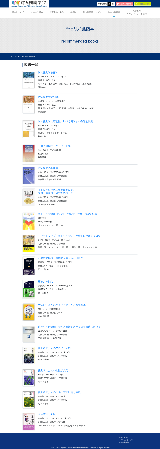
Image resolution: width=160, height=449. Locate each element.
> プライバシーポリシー (128, 440)
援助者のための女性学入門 (53, 370)
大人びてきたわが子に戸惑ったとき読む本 (62, 305)
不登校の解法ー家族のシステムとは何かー (62, 258)
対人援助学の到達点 (49, 97)
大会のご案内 (37, 12)
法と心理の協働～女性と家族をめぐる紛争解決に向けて (69, 326)
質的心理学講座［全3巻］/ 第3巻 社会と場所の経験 (67, 213)
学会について (18, 12)
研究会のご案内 (57, 12)
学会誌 (73, 12)
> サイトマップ (124, 438)
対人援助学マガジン (92, 12)
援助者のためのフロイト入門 (54, 348)
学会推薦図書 (114, 12)
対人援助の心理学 (48, 168)
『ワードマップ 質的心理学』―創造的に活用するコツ (69, 235)
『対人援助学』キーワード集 (54, 145)
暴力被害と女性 (47, 414)
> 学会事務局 (124, 442)
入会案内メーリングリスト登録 (137, 12)
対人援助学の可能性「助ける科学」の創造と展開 (65, 121)
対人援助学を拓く (48, 72)
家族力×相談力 (46, 281)
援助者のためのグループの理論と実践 (59, 392)
